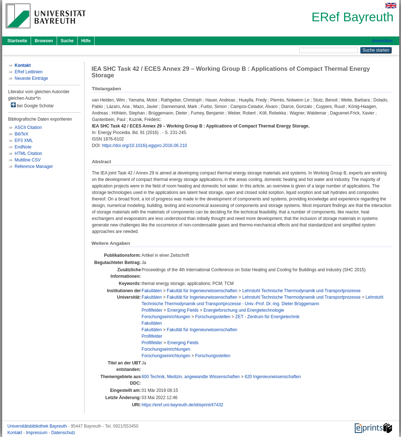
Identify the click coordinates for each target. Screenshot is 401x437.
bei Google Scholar (32, 105)
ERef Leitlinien (29, 71)
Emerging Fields (183, 310)
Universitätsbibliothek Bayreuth (38, 426)
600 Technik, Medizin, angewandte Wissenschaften (190, 376)
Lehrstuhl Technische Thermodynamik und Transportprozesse (301, 290)
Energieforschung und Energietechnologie (244, 310)
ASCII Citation (28, 127)
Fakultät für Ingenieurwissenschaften (202, 290)
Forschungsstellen (212, 316)
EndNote (23, 147)
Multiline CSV (28, 160)
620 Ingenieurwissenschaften (273, 376)
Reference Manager (34, 166)
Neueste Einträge (31, 78)
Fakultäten (151, 290)
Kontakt (15, 432)
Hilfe (86, 40)
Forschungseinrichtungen (165, 316)
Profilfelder (151, 310)
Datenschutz (63, 432)
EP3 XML (24, 140)
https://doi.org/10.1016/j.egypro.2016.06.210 (144, 145)
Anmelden (381, 40)
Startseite (17, 40)
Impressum (37, 432)
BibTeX (22, 134)
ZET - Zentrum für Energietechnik (267, 316)
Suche (67, 40)
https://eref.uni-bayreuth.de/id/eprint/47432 (182, 404)
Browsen (44, 40)
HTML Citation (28, 153)
